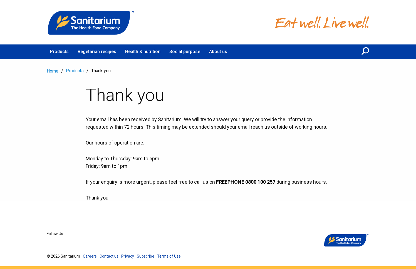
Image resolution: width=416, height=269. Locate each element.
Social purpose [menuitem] (184, 51)
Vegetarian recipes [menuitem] (97, 51)
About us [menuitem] (218, 51)
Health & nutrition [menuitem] (142, 51)
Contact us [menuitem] (109, 256)
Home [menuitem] (52, 71)
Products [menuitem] (59, 51)
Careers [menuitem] (90, 256)
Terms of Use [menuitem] (169, 256)
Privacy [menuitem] (127, 256)
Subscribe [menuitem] (145, 256)
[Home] (91, 22)
